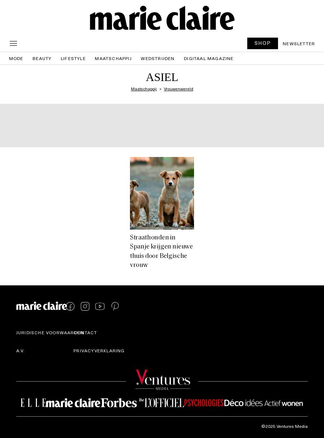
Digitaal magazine (208, 58)
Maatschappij (113, 58)
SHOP (262, 43)
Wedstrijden (157, 58)
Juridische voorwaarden (50, 332)
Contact (85, 332)
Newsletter (299, 43)
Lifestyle (73, 58)
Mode (16, 58)
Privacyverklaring (99, 350)
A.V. (20, 350)
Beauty (42, 58)
